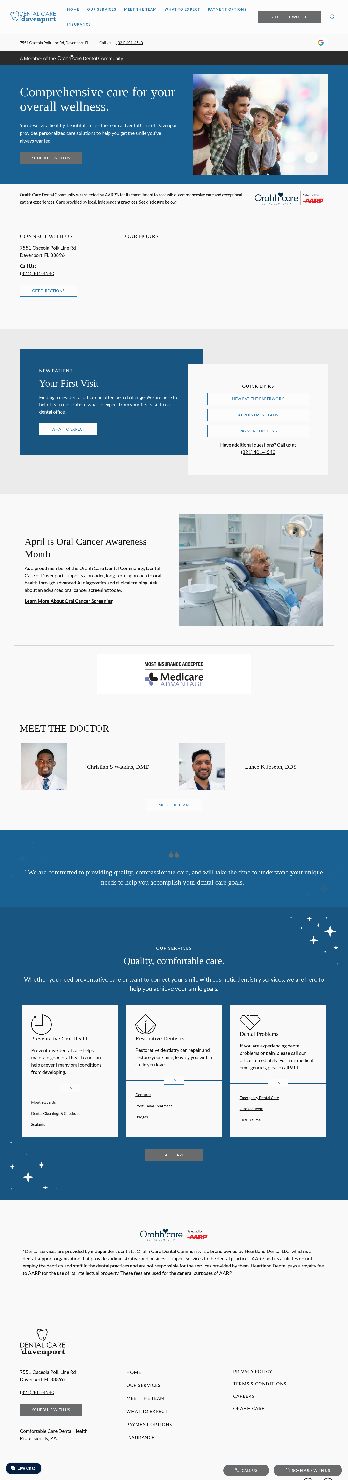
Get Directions (48, 290)
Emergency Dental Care (259, 1097)
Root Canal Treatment (153, 1105)
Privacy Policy (252, 1371)
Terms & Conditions (260, 1383)
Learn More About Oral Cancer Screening (69, 601)
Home (73, 9)
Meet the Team (140, 9)
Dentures (143, 1094)
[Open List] (70, 1088)
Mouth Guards (43, 1102)
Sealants (38, 1124)
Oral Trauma (250, 1119)
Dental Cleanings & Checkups (55, 1113)
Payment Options (227, 9)
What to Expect (182, 9)
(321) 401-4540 (129, 42)
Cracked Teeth (251, 1108)
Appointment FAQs (258, 414)
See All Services (174, 1155)
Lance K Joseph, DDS (271, 767)
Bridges (141, 1117)
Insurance (79, 24)
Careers (244, 1396)
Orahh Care (249, 1408)
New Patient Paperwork (258, 398)
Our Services (101, 9)
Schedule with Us (290, 17)
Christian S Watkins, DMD (118, 767)
